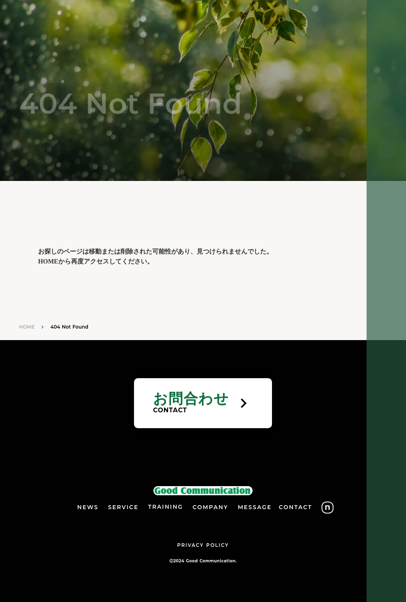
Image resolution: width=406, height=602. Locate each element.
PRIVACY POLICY (203, 545)
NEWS (88, 507)
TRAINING (165, 506)
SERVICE (123, 507)
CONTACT (295, 507)
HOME (26, 327)
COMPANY (210, 507)
